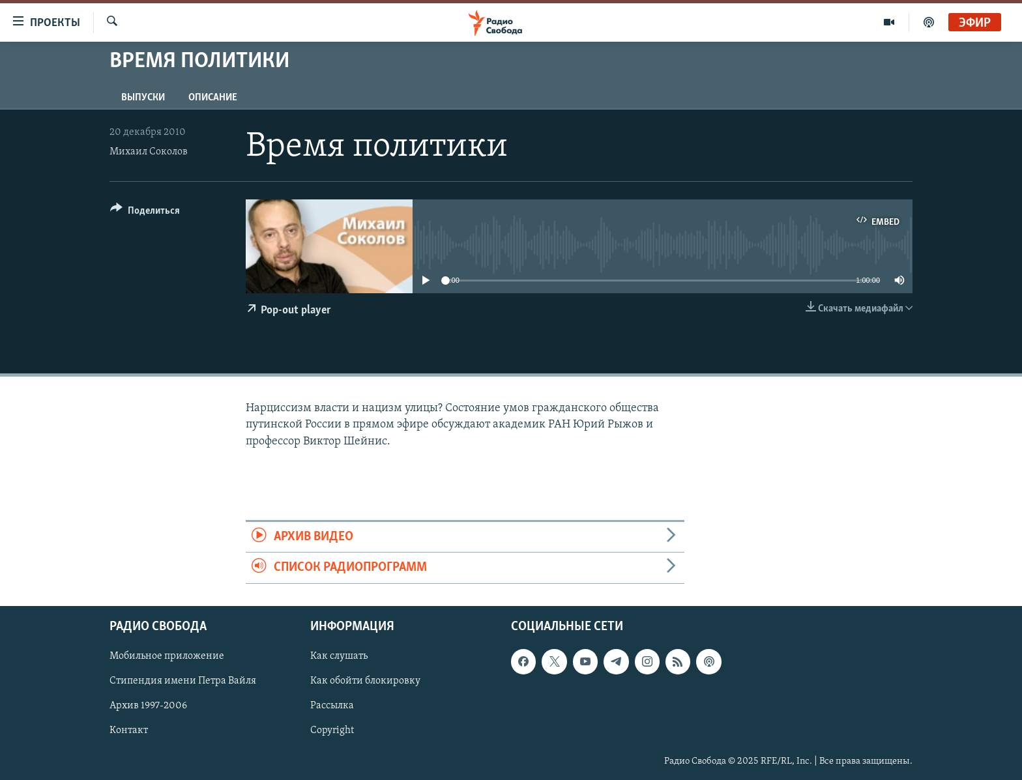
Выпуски (143, 98)
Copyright (332, 730)
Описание (212, 98)
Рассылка (332, 706)
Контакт (129, 730)
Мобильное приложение (167, 656)
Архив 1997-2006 (148, 706)
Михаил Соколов (149, 152)
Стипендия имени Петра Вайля (183, 681)
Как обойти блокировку (365, 681)
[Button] (145, 212)
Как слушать (339, 656)
